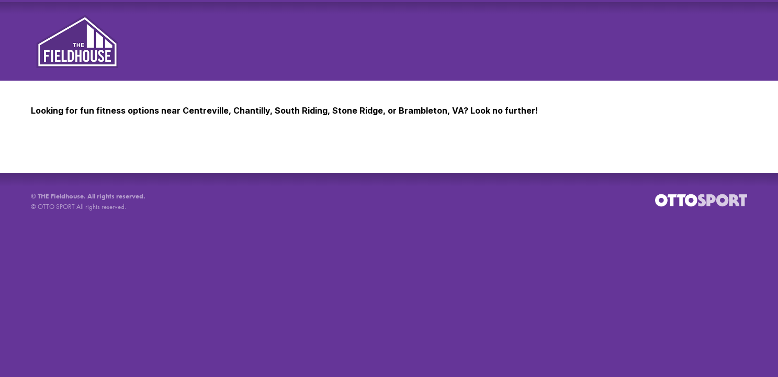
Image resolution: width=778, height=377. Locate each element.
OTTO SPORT (56, 206)
